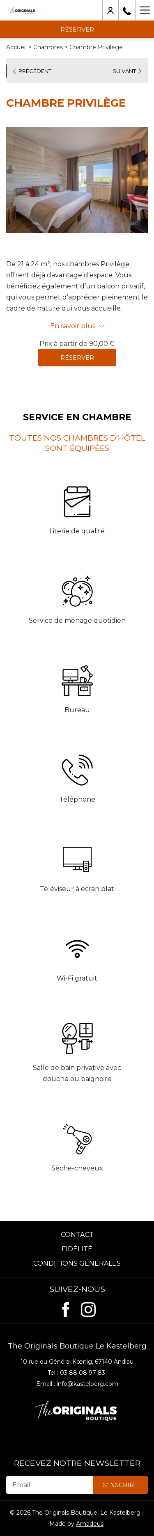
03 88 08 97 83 (82, 1372)
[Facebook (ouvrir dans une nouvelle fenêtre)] (65, 1308)
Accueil (16, 47)
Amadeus (89, 1523)
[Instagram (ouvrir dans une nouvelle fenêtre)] (88, 1308)
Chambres (48, 47)
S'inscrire (120, 1485)
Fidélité (77, 1249)
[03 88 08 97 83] (127, 10)
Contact (77, 1235)
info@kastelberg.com (87, 1383)
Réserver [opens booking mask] (77, 29)
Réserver (77, 357)
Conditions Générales (77, 1263)
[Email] (49, 1485)
